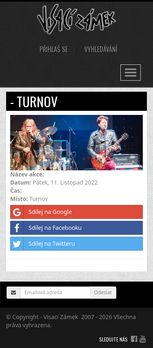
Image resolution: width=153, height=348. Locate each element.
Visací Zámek (61, 317)
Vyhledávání (101, 49)
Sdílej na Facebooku (46, 227)
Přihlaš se (54, 49)
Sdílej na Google (41, 211)
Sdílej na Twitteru (43, 243)
